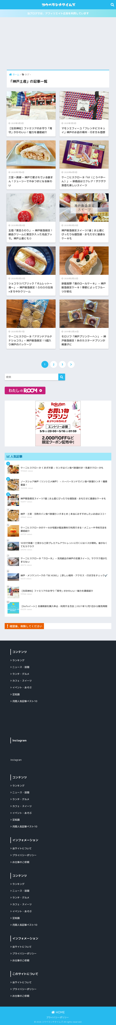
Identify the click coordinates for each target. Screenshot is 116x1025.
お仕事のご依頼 (20, 862)
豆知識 (16, 694)
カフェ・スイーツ (22, 680)
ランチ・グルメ (20, 674)
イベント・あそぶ (22, 687)
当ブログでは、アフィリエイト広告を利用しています (58, 13)
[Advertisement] (58, 43)
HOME (58, 1012)
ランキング (18, 660)
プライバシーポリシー (24, 855)
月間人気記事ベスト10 (24, 701)
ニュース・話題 (20, 667)
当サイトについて (22, 848)
